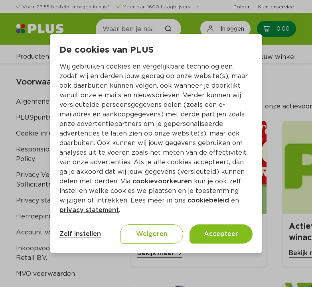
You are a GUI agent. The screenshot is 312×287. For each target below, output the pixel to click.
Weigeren (152, 234)
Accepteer (221, 234)
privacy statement (89, 210)
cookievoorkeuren (163, 181)
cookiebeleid (208, 200)
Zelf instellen (80, 234)
